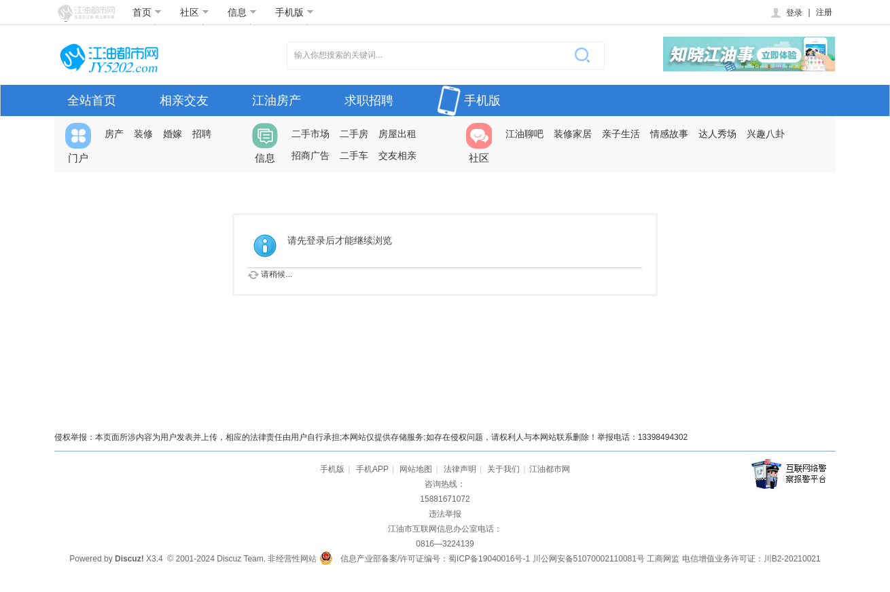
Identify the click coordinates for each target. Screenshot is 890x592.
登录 (785, 13)
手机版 (294, 12)
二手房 (354, 133)
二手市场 (310, 133)
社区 (194, 12)
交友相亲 (397, 155)
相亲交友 (184, 100)
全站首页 (91, 100)
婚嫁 (172, 133)
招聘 (201, 133)
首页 (147, 12)
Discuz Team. (241, 558)
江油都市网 (549, 469)
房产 (114, 133)
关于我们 (503, 469)
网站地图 (415, 469)
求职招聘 (368, 100)
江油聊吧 (524, 133)
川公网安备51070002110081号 (589, 558)
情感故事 (669, 133)
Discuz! (129, 558)
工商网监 (663, 558)
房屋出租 (397, 133)
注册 (824, 12)
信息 (242, 12)
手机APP (372, 469)
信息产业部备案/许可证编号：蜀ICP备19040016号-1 (435, 558)
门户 (78, 143)
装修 (143, 133)
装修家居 (573, 133)
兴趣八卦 (766, 133)
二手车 (354, 155)
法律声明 (460, 469)
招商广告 (310, 155)
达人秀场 (717, 133)
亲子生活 (621, 133)
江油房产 (276, 100)
